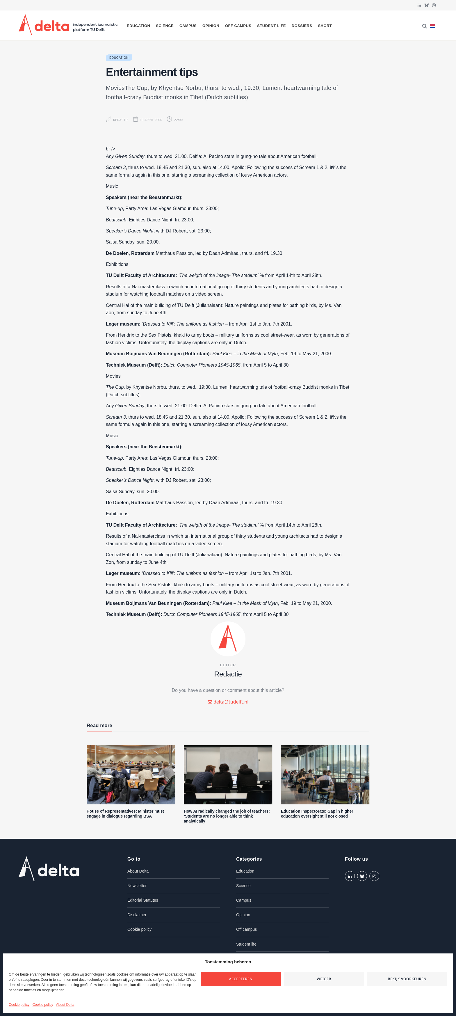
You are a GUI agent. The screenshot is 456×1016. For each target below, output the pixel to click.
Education (138, 26)
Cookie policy (19, 1005)
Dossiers (302, 26)
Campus (188, 26)
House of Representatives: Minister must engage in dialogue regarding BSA (125, 813)
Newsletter (137, 885)
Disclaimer (136, 914)
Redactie (121, 120)
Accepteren (241, 978)
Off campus (238, 26)
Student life (271, 26)
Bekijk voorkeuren (407, 978)
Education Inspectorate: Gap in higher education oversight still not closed (317, 813)
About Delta (65, 1005)
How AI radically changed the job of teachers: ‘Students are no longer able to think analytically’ (227, 816)
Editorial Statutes (142, 900)
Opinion (210, 26)
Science (165, 26)
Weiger (324, 978)
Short (325, 26)
